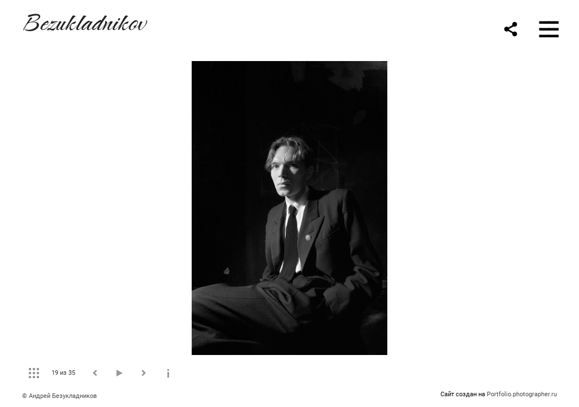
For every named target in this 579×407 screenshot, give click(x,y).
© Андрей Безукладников (59, 396)
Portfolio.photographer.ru (522, 394)
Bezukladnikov (84, 21)
